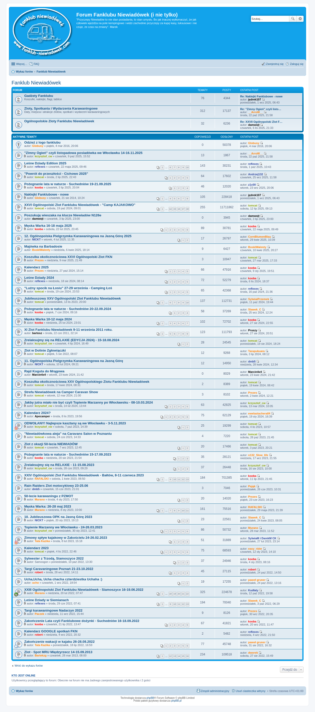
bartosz (37, 333)
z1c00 (252, 184)
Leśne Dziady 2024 (39, 278)
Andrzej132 (255, 174)
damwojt (254, 124)
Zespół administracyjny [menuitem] (215, 690)
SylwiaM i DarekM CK (262, 538)
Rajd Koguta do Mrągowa (44, 371)
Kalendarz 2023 (36, 548)
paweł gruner (256, 579)
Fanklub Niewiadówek (36, 82)
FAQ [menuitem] (36, 63)
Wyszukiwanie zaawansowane (300, 19)
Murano (40, 499)
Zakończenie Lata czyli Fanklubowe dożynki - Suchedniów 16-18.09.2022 (81, 621)
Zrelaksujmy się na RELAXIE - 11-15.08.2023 (59, 465)
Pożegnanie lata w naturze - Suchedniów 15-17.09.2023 (67, 454)
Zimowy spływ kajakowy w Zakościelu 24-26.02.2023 (65, 538)
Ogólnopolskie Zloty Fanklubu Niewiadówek (59, 121)
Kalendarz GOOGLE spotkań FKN (50, 631)
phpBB (150, 698)
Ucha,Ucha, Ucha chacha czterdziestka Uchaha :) (63, 579)
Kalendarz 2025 (36, 267)
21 (183, 594)
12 (183, 479)
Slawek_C (254, 309)
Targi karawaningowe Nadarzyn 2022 (53, 610)
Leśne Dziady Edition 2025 (45, 163)
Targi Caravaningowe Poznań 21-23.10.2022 (58, 569)
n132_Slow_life (258, 455)
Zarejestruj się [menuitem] (275, 63)
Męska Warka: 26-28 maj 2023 (47, 506)
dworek (253, 652)
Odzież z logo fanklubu (42, 142)
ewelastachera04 (259, 413)
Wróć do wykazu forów (28, 665)
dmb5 (252, 361)
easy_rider (255, 548)
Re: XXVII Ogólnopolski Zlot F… (261, 121)
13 (187, 479)
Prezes (39, 260)
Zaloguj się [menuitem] (296, 63)
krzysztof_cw (43, 156)
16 (179, 209)
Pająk (252, 486)
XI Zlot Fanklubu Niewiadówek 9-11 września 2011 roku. (68, 330)
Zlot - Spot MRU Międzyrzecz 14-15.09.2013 (58, 652)
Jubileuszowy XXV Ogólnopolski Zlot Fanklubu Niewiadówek (72, 298)
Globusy (37, 145)
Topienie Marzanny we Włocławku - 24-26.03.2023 (63, 527)
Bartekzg (40, 655)
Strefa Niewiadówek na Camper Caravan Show (61, 392)
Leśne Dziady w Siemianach (46, 600)
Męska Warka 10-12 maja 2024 (48, 319)
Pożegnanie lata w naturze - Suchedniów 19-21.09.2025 (67, 184)
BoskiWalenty (41, 249)
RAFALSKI (42, 478)
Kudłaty (253, 590)
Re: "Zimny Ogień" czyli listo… (260, 109)
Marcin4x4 (39, 374)
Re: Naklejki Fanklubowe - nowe (261, 96)
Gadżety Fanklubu (38, 96)
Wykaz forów (24, 690)
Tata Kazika (42, 541)
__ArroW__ (255, 112)
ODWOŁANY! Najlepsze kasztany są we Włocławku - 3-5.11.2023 (75, 423)
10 (187, 167)
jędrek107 (254, 99)
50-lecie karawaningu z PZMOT (48, 496)
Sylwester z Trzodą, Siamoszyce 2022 (54, 558)
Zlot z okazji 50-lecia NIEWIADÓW (50, 444)
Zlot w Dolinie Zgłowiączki (45, 350)
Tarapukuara (256, 351)
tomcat (39, 177)
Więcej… (21, 63)
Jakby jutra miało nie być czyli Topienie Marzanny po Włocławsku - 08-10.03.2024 (88, 402)
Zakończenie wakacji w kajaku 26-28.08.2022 (59, 642)
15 (174, 209)
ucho (35, 582)
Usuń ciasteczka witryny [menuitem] (250, 690)
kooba (39, 187)
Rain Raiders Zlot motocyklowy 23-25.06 (56, 486)
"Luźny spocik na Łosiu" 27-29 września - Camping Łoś (68, 288)
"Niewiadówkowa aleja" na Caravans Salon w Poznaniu (68, 434)
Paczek (39, 613)
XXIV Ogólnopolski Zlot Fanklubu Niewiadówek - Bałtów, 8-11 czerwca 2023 (84, 475)
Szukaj (293, 19)
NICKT (36, 239)
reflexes (40, 166)
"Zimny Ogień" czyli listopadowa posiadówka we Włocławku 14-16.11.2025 (83, 153)
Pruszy (252, 330)
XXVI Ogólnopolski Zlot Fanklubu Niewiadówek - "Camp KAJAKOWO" (79, 205)
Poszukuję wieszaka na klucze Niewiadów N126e (62, 215)
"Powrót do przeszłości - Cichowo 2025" (56, 174)
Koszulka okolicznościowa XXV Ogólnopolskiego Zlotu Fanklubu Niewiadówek (86, 382)
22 (187, 594)
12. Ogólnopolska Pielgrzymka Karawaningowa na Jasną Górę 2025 (77, 236)
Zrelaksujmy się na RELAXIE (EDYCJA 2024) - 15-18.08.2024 (71, 340)
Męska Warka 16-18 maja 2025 (48, 226)
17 (183, 209)
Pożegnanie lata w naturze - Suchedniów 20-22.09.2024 (67, 309)
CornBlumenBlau (259, 236)
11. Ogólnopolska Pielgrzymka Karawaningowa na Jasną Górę (73, 361)
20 (179, 594)
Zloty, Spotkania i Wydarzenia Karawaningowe (61, 108)
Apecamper (42, 416)
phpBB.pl (176, 700)
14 (170, 209)
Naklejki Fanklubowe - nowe (46, 194)
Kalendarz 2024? (37, 413)
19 (174, 594)
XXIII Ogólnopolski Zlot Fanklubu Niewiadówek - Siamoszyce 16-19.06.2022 (83, 590)
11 (179, 479)
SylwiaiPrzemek (258, 299)
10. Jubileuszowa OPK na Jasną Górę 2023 (58, 517)
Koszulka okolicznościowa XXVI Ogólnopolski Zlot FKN (68, 257)
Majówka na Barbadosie (43, 246)
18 (187, 209)
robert (39, 572)
